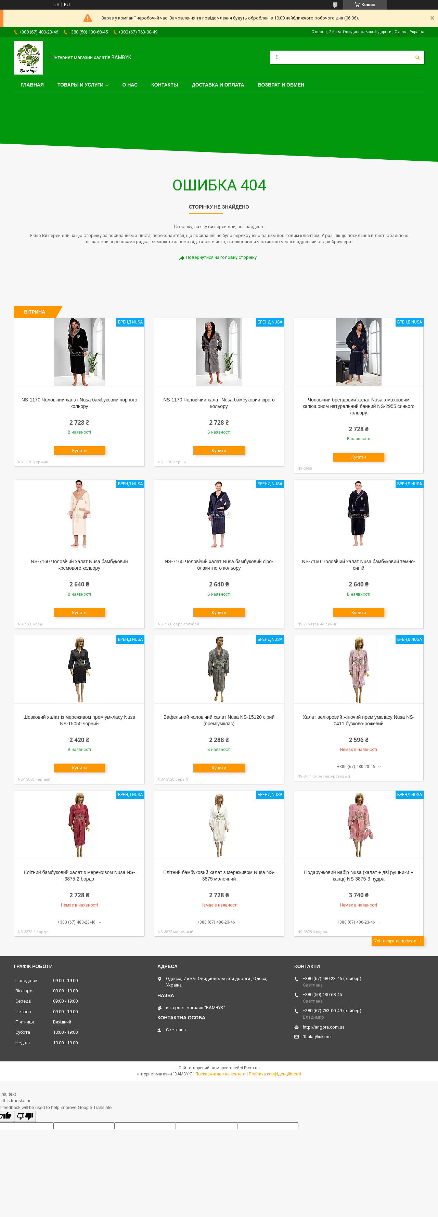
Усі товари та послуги (395, 941)
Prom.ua (252, 1068)
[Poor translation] (25, 1116)
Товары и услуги (80, 85)
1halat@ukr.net (317, 1036)
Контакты (164, 85)
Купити (79, 450)
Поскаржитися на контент (220, 1074)
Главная (32, 85)
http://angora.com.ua (324, 1027)
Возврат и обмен (281, 85)
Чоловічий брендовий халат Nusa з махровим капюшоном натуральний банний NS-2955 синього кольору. (359, 406)
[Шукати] (417, 57)
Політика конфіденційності (275, 1074)
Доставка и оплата (218, 85)
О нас (130, 85)
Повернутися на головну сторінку (221, 257)
